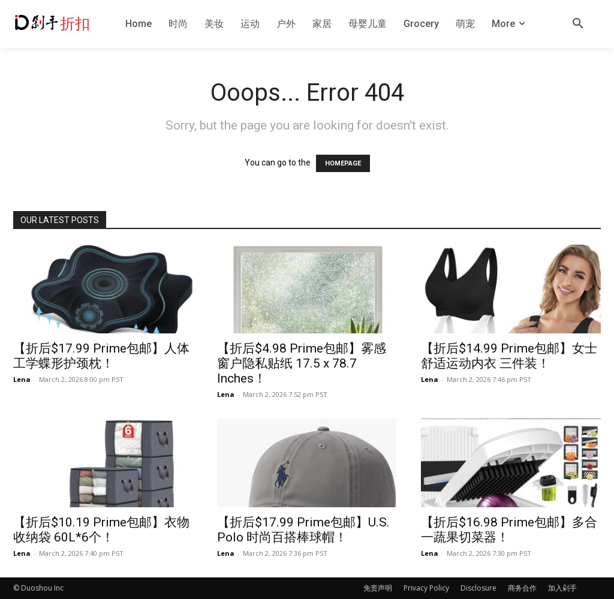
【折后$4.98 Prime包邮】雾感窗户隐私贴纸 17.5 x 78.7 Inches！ (301, 363)
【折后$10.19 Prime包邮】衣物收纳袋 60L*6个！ (101, 529)
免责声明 (377, 588)
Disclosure (478, 588)
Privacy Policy (426, 588)
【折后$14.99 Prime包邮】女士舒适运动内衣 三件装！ (509, 356)
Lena (22, 379)
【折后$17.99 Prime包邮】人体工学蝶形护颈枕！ (101, 356)
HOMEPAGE (343, 163)
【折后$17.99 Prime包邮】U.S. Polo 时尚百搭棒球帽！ (303, 529)
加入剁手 (562, 588)
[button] (578, 24)
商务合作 (522, 588)
